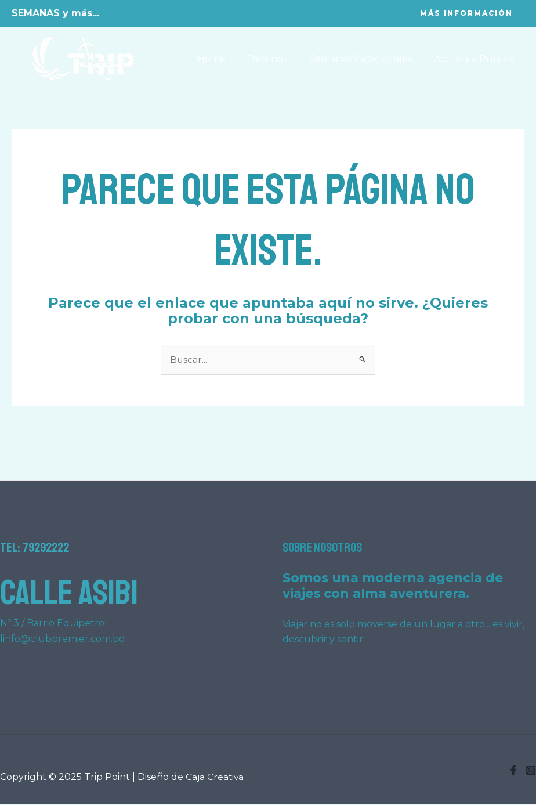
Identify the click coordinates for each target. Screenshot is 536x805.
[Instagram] (531, 771)
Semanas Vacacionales (365, 58)
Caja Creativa (215, 777)
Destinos (276, 58)
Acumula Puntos (475, 58)
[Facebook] (513, 771)
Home (223, 58)
